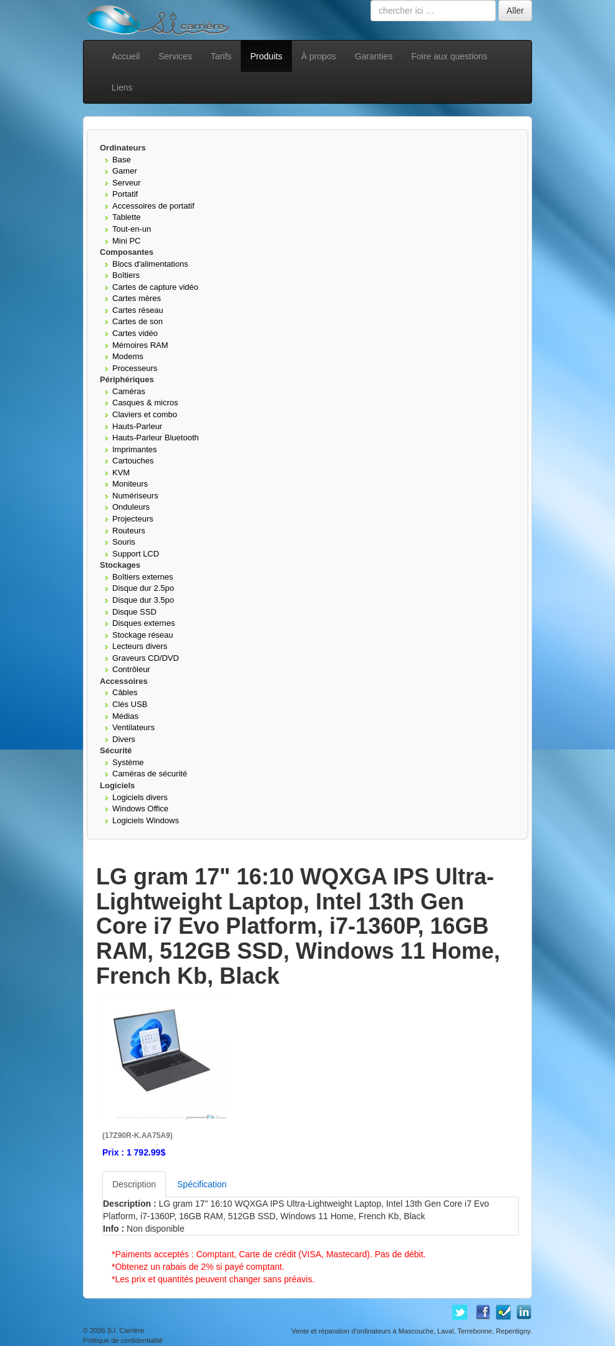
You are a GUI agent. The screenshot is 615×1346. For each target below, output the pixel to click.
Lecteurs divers (139, 646)
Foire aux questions (449, 56)
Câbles (124, 692)
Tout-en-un (131, 229)
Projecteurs (132, 518)
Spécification (201, 1184)
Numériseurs (135, 495)
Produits (266, 56)
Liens (122, 87)
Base (121, 159)
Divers (123, 739)
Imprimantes (134, 449)
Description (134, 1184)
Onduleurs (131, 507)
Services (175, 56)
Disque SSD (134, 611)
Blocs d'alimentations (150, 264)
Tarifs (221, 56)
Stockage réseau (142, 635)
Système (128, 762)
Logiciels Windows (145, 820)
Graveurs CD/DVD (145, 658)
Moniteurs (130, 483)
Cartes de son (137, 321)
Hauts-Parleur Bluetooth (155, 437)
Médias (125, 716)
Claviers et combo (144, 414)
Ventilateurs (133, 727)
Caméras (128, 391)
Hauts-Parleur (137, 426)
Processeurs (134, 368)
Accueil (126, 56)
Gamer (124, 171)
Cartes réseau (137, 310)
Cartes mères (136, 298)
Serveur (126, 182)
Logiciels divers (140, 797)
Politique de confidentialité (123, 1340)
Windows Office (140, 808)
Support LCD (135, 553)
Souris (123, 542)
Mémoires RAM (140, 345)
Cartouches (132, 460)
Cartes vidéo (135, 333)
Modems (127, 356)
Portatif (125, 194)
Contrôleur (131, 669)
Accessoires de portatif (153, 205)
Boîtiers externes (142, 576)
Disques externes (143, 623)
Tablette (126, 217)
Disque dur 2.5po (143, 588)
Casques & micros (145, 402)
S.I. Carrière (125, 1330)
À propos (318, 56)
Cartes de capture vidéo (155, 287)
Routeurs (128, 530)
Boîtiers (126, 275)
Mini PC (126, 240)
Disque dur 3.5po (143, 600)
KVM (121, 472)
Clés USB (129, 704)
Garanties (374, 56)
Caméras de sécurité (149, 773)
